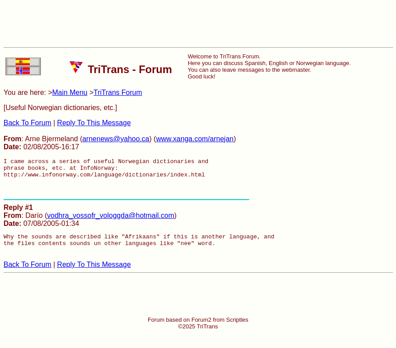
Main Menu (69, 92)
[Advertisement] (198, 24)
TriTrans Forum (117, 92)
